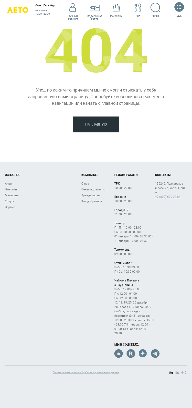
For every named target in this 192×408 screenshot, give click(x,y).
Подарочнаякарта (94, 10)
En (177, 372)
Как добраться (91, 201)
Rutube (131, 353)
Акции (9, 183)
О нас (85, 183)
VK (118, 353)
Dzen (143, 353)
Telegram (155, 353)
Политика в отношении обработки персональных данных (86, 372)
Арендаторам (90, 195)
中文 (184, 372)
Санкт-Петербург (45, 5)
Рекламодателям (93, 189)
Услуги (9, 201)
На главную (96, 124)
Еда (138, 10)
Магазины (116, 10)
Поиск (155, 10)
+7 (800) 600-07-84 (168, 196)
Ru (171, 372)
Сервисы (11, 207)
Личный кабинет (73, 10)
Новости (11, 189)
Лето (17, 10)
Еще (179, 10)
